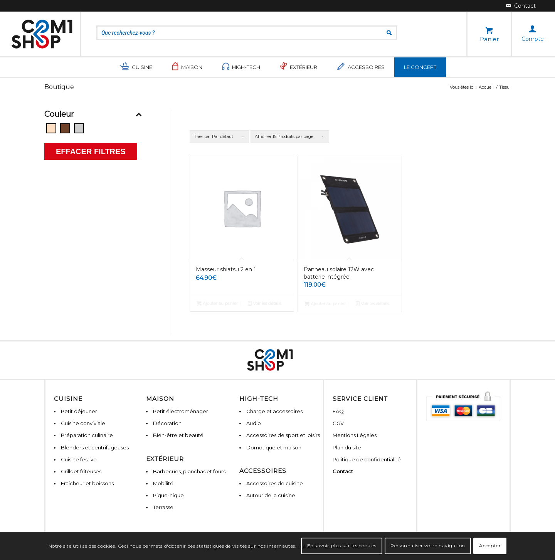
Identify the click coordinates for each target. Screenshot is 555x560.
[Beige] (51, 128)
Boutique (59, 87)
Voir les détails (264, 303)
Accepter (490, 545)
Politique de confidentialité (367, 459)
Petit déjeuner (79, 411)
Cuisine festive (79, 459)
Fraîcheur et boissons (87, 483)
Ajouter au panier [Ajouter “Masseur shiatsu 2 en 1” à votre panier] (217, 303)
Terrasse (163, 507)
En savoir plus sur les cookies (342, 545)
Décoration (167, 423)
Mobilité (163, 483)
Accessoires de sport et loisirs (283, 435)
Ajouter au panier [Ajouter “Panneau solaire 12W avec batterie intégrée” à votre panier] (325, 303)
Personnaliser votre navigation (427, 545)
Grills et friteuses (81, 471)
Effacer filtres (91, 151)
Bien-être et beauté (178, 435)
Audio (253, 423)
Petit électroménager (180, 411)
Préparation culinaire (87, 435)
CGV (338, 423)
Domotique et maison (273, 447)
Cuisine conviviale (83, 423)
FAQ (338, 411)
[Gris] (79, 128)
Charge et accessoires (274, 411)
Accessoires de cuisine (274, 483)
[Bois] (65, 128)
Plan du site (347, 447)
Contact (343, 471)
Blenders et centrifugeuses (95, 447)
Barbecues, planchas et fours (189, 471)
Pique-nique (168, 495)
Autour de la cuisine (270, 495)
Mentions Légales (355, 435)
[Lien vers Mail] (521, 6)
